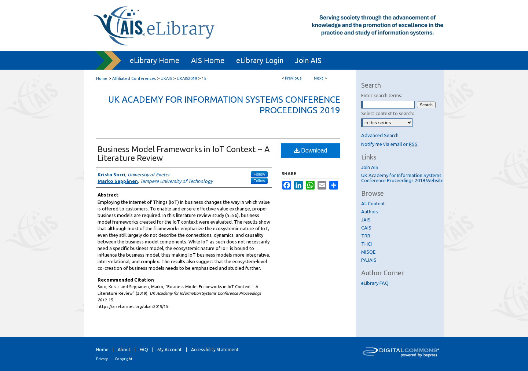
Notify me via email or (389, 144)
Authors (369, 211)
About (124, 349)
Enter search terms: (381, 95)
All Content (373, 203)
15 (204, 78)
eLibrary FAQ (375, 283)
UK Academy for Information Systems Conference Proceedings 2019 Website (402, 178)
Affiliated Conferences (134, 78)
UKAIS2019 (187, 78)
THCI (366, 243)
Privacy (102, 359)
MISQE (368, 251)
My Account (169, 349)
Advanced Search (380, 135)
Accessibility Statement (215, 349)
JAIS (366, 219)
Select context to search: (387, 113)
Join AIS (369, 167)
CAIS (366, 227)
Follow (259, 174)
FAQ (144, 349)
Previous (293, 78)
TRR (365, 235)
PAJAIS (369, 259)
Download (310, 150)
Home (101, 78)
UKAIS (166, 78)
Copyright (123, 359)
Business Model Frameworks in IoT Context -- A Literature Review (184, 153)
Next (318, 78)
